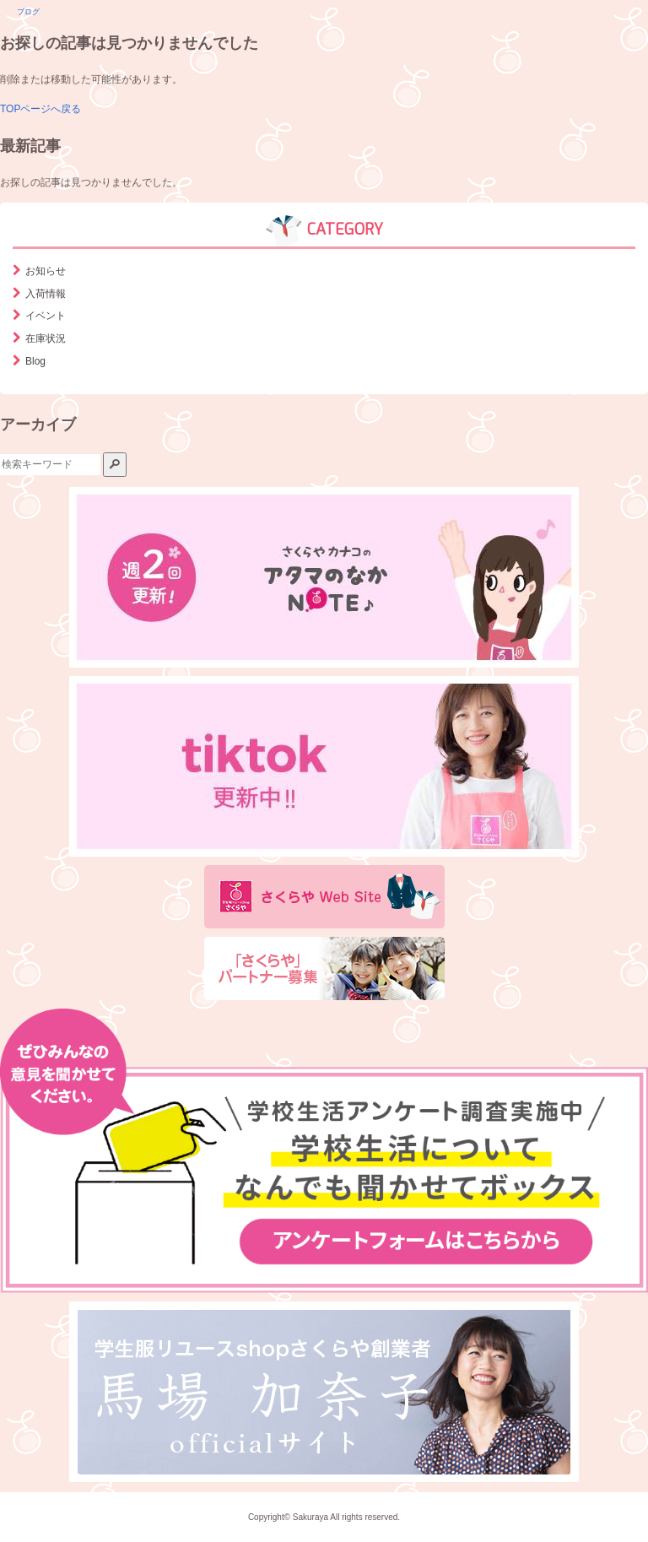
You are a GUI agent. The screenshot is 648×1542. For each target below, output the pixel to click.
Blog (35, 361)
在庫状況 (45, 338)
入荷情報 (45, 294)
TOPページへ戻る (40, 109)
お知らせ (45, 271)
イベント (45, 316)
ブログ (28, 12)
